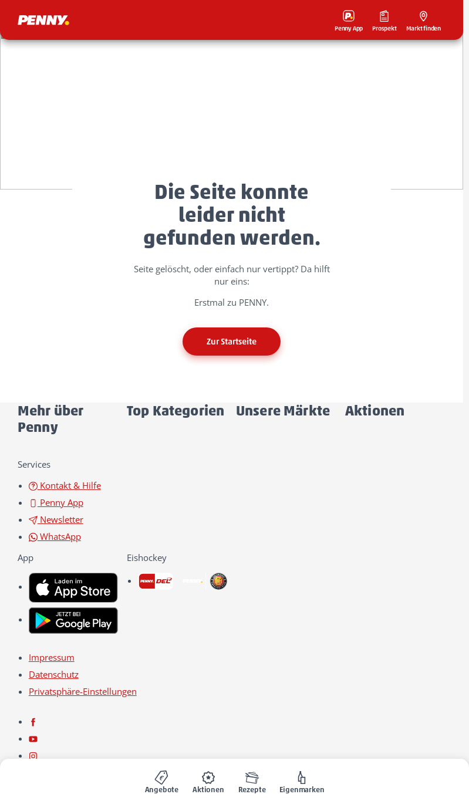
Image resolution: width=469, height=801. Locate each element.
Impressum (52, 657)
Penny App (56, 502)
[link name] (73, 586)
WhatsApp (55, 536)
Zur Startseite (232, 341)
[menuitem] (162, 780)
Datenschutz (54, 674)
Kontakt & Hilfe (65, 485)
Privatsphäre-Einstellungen (83, 691)
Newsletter (56, 519)
